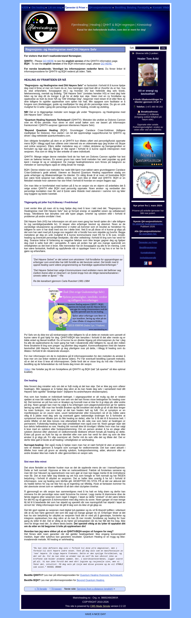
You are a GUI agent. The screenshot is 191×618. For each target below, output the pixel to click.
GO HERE (48, 61)
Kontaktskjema (148, 252)
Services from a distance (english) (95, 589)
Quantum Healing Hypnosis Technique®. (101, 575)
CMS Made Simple (100, 606)
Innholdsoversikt (148, 257)
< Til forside (41, 589)
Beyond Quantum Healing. (91, 580)
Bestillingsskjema (148, 247)
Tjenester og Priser (147, 242)
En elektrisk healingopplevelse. (148, 224)
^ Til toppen (56, 589)
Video (27, 369)
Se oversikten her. (148, 233)
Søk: (132, 48)
